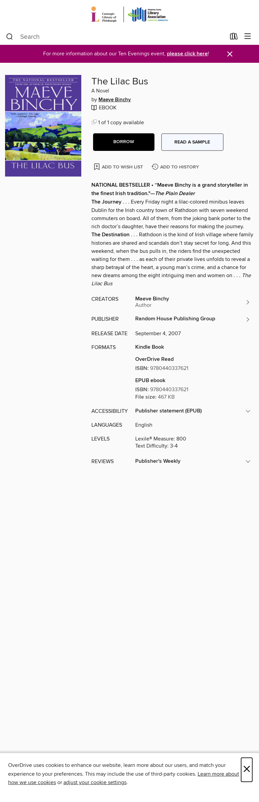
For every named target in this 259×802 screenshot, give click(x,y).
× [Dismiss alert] (229, 54)
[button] (123, 142)
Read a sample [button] (192, 142)
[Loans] (234, 38)
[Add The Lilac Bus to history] (176, 167)
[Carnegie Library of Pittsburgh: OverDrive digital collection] (129, 14)
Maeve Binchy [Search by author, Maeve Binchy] (114, 100)
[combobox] (116, 37)
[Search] (9, 36)
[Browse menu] (247, 36)
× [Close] (246, 769)
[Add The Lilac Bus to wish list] (119, 166)
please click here (187, 53)
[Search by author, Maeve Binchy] (193, 302)
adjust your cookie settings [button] (94, 782)
